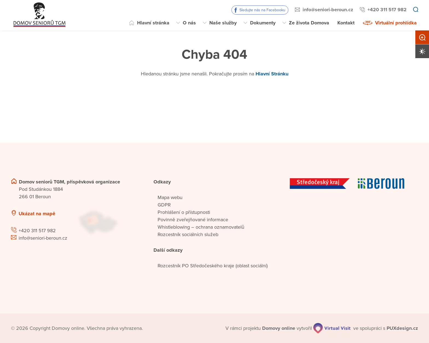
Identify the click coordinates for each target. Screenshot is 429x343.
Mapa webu (170, 197)
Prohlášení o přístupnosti (184, 212)
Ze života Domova (309, 23)
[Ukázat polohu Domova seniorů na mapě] (108, 222)
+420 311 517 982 (387, 10)
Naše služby (223, 23)
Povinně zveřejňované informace (193, 220)
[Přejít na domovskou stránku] (39, 15)
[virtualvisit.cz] (331, 328)
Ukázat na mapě (37, 214)
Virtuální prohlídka (396, 23)
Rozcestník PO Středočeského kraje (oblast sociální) (213, 266)
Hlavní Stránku (272, 74)
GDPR (164, 205)
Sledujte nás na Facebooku (262, 10)
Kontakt (346, 23)
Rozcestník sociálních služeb (188, 234)
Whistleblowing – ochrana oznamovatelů (201, 227)
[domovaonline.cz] (278, 328)
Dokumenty (263, 23)
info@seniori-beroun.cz (328, 10)
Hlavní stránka (153, 23)
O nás (189, 23)
